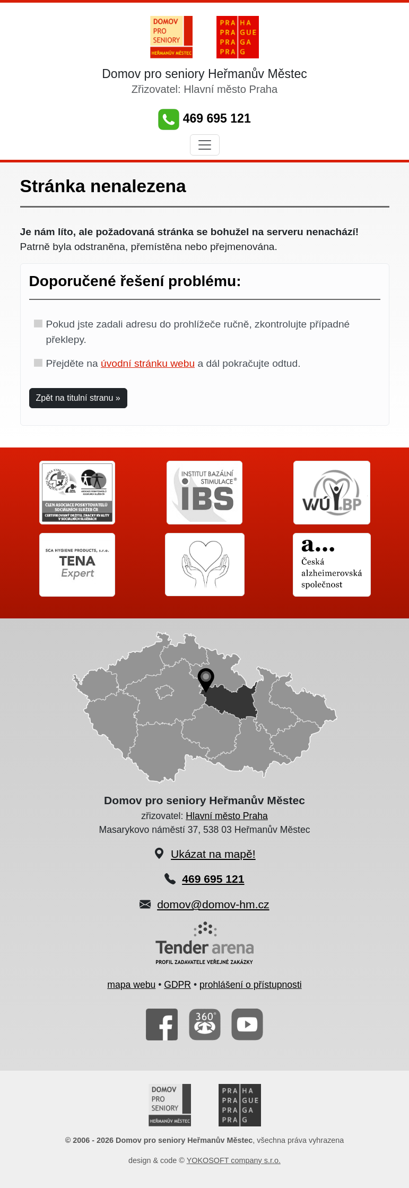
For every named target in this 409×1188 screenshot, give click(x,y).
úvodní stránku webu (148, 363)
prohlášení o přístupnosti (250, 984)
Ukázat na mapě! (213, 854)
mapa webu (131, 984)
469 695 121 (204, 118)
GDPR (177, 984)
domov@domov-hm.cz (213, 904)
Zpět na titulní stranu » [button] (78, 397)
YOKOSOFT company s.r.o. (234, 1160)
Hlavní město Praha (227, 816)
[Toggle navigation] (205, 145)
